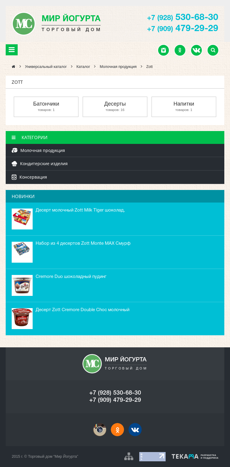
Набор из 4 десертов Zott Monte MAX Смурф (83, 243)
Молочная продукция (118, 67)
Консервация (29, 177)
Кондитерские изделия (40, 163)
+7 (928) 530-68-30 (115, 393)
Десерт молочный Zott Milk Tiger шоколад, (80, 210)
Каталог (83, 67)
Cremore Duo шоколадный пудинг (71, 277)
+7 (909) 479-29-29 (115, 400)
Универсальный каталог (46, 67)
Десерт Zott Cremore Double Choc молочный (82, 310)
